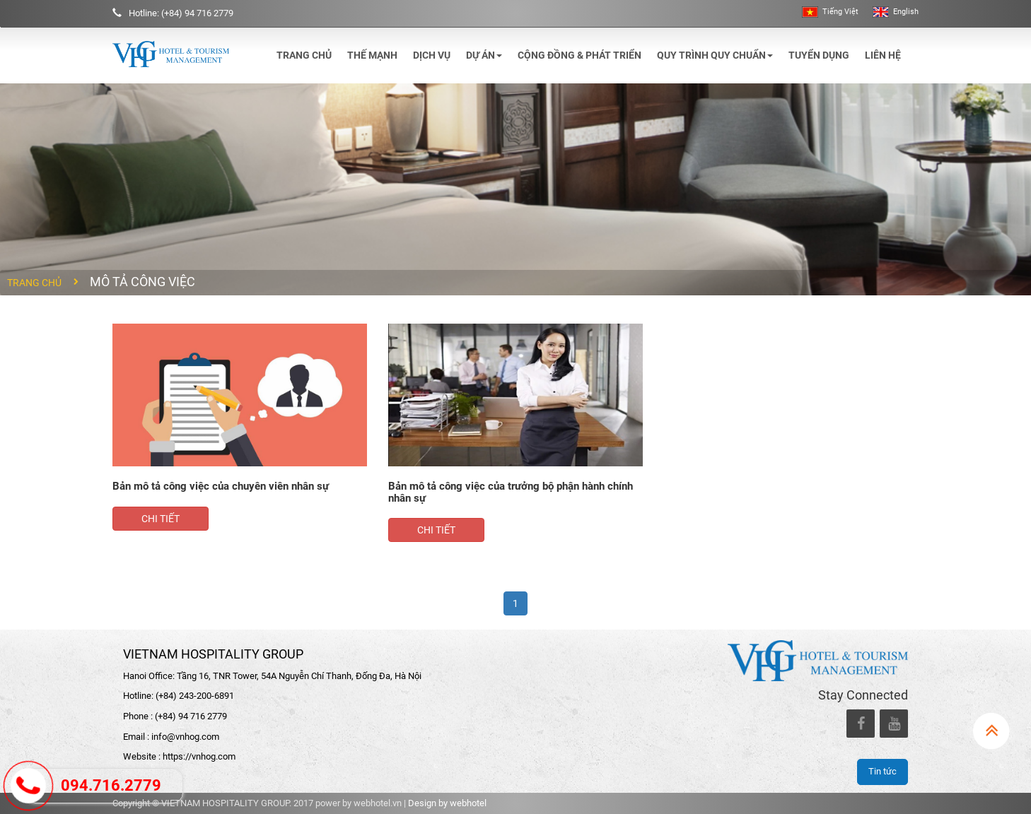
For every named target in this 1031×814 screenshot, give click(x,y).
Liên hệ (883, 55)
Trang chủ (304, 55)
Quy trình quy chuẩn (715, 55)
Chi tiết (160, 518)
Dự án (484, 55)
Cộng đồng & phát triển (579, 55)
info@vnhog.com (185, 736)
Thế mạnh (372, 55)
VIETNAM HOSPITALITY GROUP (213, 654)
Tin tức (882, 771)
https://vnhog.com (199, 756)
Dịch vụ (431, 55)
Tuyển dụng (818, 55)
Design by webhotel (447, 803)
